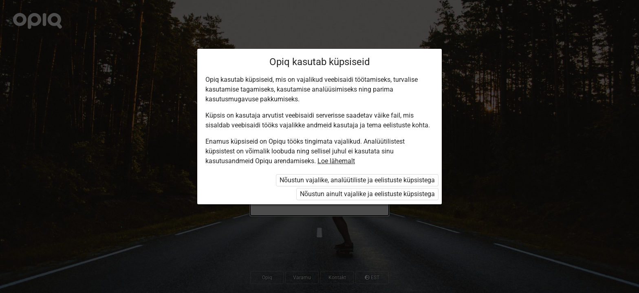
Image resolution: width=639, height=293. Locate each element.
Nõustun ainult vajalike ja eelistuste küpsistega (367, 194)
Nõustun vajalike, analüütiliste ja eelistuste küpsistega (357, 180)
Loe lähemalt (336, 161)
